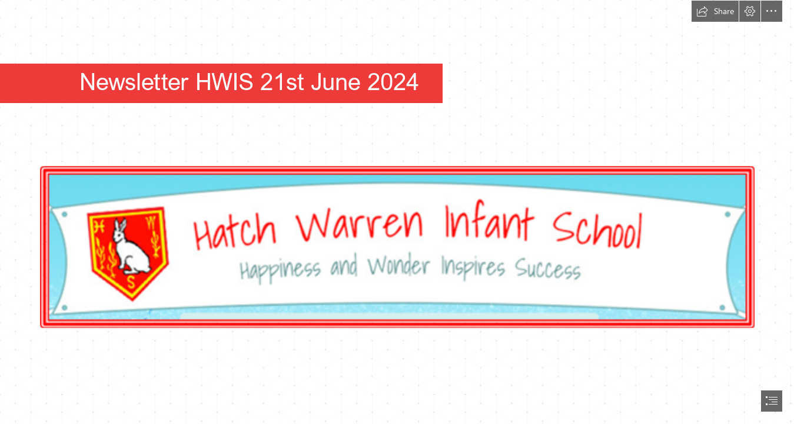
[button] (715, 11)
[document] (397, 212)
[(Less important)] (397, 223)
